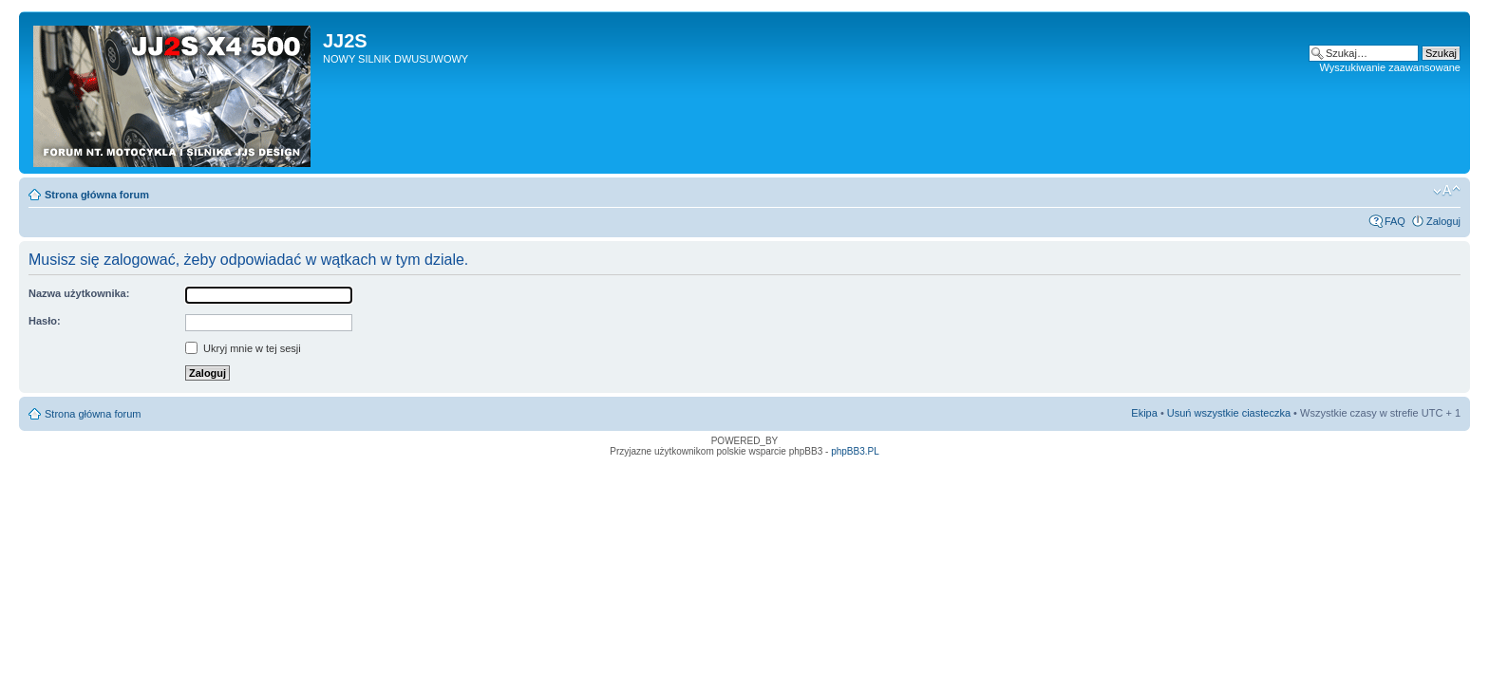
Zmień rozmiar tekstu (1447, 190)
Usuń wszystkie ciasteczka (1229, 413)
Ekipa (1144, 413)
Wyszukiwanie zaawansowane (1390, 67)
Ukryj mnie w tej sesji (243, 348)
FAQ (1395, 221)
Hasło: (44, 320)
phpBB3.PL (855, 451)
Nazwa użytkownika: (78, 293)
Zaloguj (1443, 221)
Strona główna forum (97, 194)
